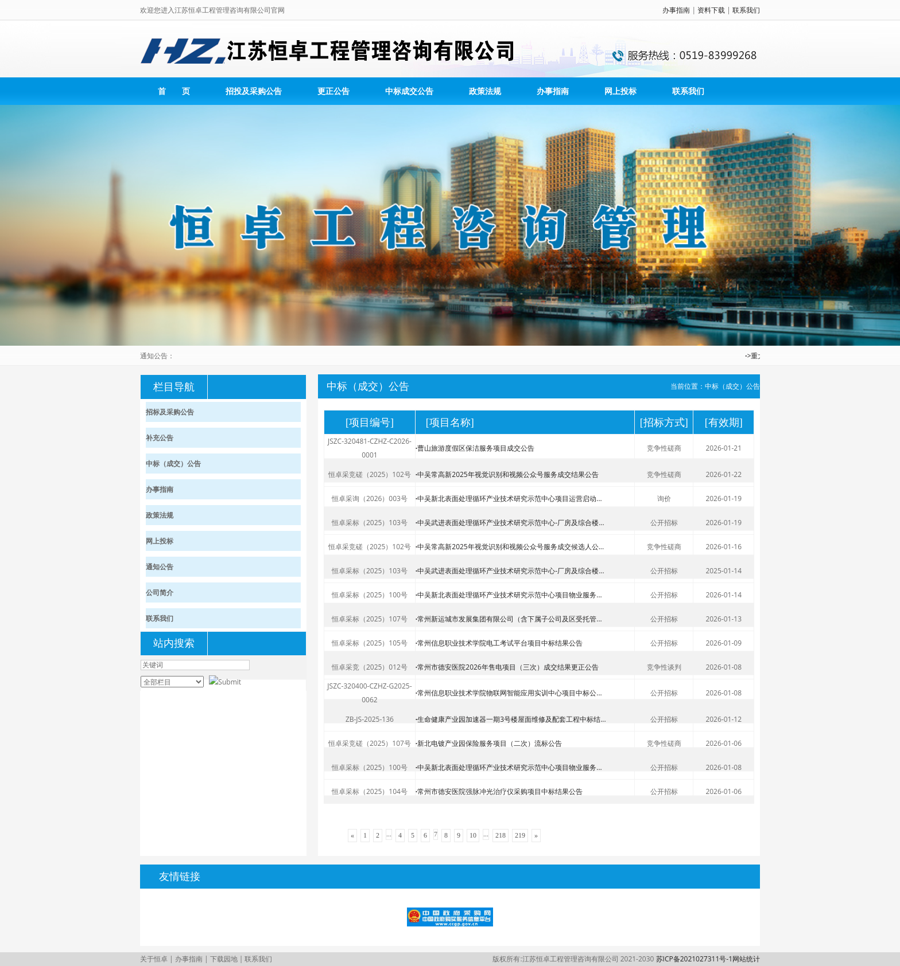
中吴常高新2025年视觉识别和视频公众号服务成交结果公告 (507, 474)
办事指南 (676, 10)
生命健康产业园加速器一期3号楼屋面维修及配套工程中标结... (511, 719)
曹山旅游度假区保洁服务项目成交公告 (475, 448)
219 (520, 835)
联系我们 (746, 10)
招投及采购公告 (254, 90)
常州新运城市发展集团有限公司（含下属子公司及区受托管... (509, 619)
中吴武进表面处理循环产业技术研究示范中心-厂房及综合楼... (510, 522)
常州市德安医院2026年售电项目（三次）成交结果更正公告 (507, 667)
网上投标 (620, 90)
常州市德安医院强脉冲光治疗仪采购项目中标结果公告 (499, 791)
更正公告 (333, 90)
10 (473, 835)
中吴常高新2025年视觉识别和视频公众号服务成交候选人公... (510, 547)
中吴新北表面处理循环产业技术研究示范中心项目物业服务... (509, 595)
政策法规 (485, 90)
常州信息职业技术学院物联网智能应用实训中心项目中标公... (509, 693)
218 (500, 835)
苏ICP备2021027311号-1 (694, 959)
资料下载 (711, 10)
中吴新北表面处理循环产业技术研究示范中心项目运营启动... (509, 498)
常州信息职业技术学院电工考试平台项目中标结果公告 (499, 643)
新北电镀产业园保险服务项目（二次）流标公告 (489, 743)
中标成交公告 (409, 90)
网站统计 (746, 959)
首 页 (174, 90)
